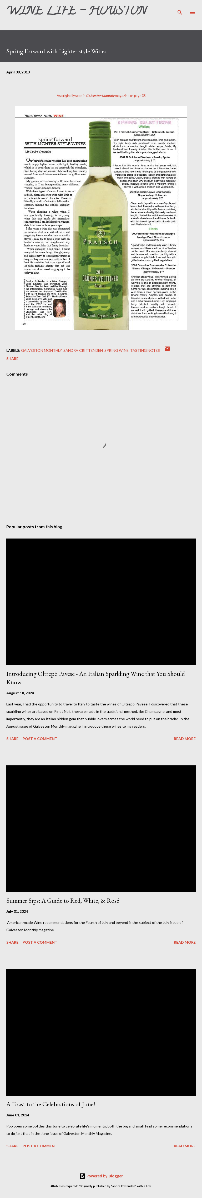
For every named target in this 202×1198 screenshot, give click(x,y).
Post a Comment (40, 738)
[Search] (180, 9)
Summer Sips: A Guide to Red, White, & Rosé (62, 900)
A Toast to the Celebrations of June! (50, 1104)
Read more (185, 738)
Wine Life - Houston (76, 12)
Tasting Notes (145, 350)
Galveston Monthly (41, 350)
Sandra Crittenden (83, 350)
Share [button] (12, 358)
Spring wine (116, 350)
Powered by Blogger (101, 1175)
